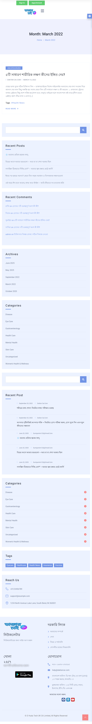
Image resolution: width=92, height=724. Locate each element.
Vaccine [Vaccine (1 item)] (58, 565)
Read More (12, 109)
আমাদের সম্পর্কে (56, 631)
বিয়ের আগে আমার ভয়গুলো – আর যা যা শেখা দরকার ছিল (28, 162)
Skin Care (10, 350)
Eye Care (9, 321)
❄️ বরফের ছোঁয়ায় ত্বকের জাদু (17, 155)
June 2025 (10, 263)
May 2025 (10, 270)
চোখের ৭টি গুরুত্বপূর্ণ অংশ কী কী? (25, 206)
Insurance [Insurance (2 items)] (47, 565)
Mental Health (11, 342)
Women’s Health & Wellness (17, 364)
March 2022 (11, 284)
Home (39, 40)
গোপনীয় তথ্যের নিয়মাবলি (60, 647)
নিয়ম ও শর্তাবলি (56, 642)
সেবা (52, 637)
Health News (19, 103)
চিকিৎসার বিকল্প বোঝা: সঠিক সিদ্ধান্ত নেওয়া (31, 234)
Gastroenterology (13, 328)
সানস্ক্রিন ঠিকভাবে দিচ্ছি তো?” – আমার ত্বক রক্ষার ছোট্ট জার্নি (29, 169)
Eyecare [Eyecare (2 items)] (10, 565)
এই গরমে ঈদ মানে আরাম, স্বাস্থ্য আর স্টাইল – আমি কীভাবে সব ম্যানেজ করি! (35, 183)
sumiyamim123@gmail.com (41, 433)
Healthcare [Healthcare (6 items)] (21, 565)
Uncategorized (14, 68)
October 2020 (11, 291)
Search (83, 130)
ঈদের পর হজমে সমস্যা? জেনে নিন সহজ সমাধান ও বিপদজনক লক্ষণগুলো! (34, 176)
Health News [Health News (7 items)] (34, 565)
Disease (9, 314)
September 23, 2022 (25, 403)
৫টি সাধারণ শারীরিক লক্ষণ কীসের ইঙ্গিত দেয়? (31, 220)
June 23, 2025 (23, 433)
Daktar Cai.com (14, 80)
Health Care (10, 335)
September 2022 (12, 277)
